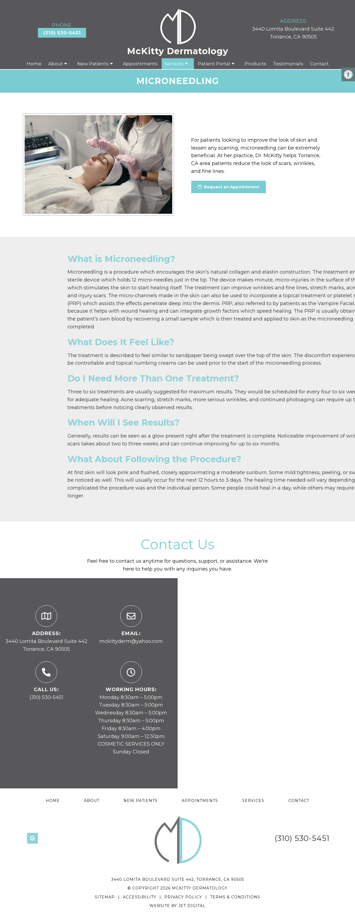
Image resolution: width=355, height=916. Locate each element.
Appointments (140, 63)
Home (34, 63)
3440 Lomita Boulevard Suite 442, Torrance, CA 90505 (177, 879)
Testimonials (288, 63)
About (55, 63)
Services (174, 63)
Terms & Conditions (235, 897)
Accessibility (139, 897)
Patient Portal (214, 63)
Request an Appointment (228, 186)
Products (255, 63)
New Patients (93, 63)
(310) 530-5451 (62, 32)
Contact (319, 63)
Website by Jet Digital (177, 905)
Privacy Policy (183, 897)
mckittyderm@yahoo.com (131, 641)
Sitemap (105, 897)
